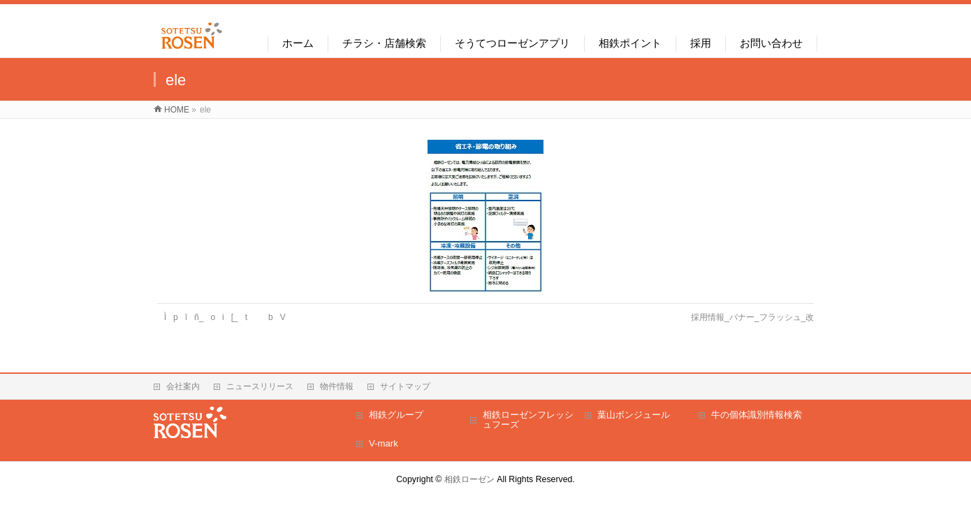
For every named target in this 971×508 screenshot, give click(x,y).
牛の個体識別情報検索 (756, 414)
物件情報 (336, 386)
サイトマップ (405, 386)
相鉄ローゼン (469, 479)
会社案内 (183, 386)
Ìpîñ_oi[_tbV (228, 317)
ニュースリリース (259, 386)
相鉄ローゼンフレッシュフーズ (528, 419)
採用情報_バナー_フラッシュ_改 (752, 317)
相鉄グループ (396, 414)
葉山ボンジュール (633, 414)
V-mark (383, 443)
